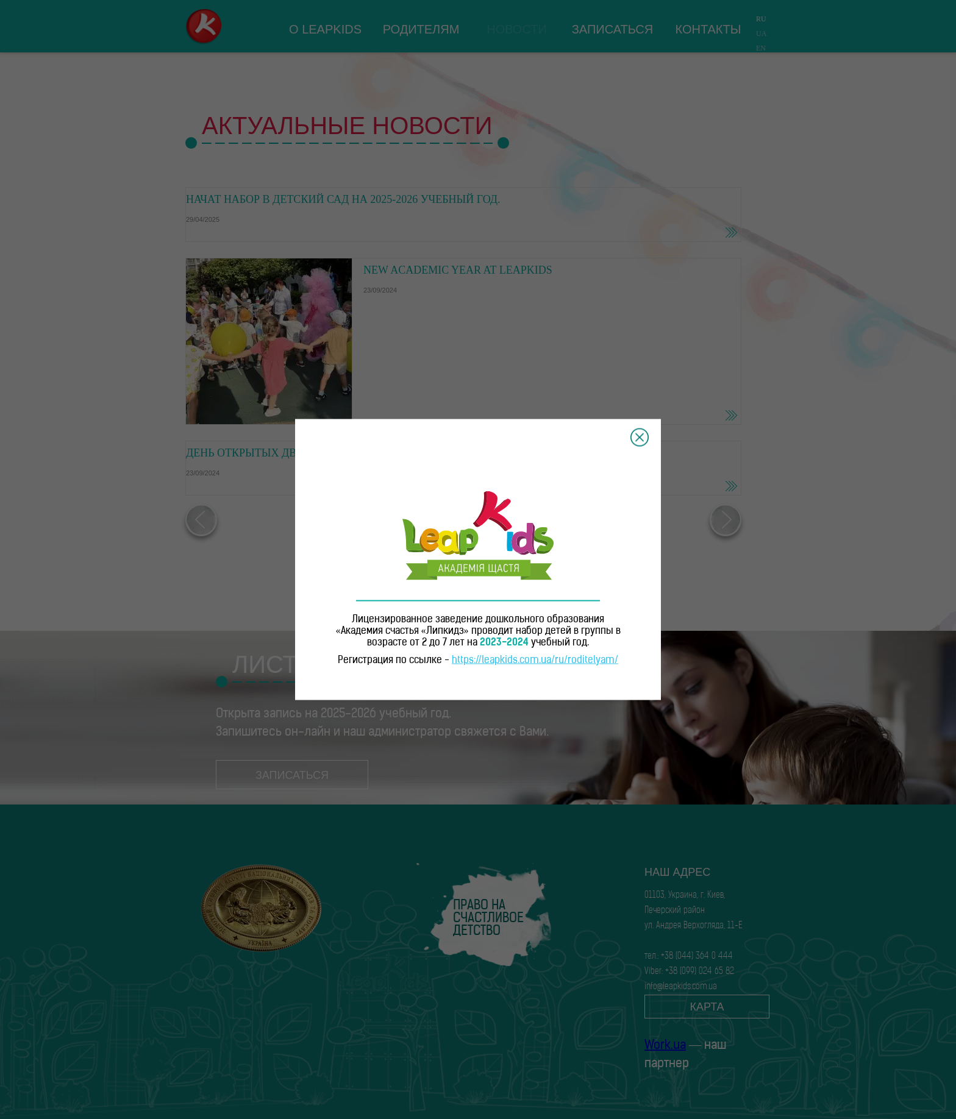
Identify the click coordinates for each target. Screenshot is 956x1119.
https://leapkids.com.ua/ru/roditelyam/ (535, 661)
